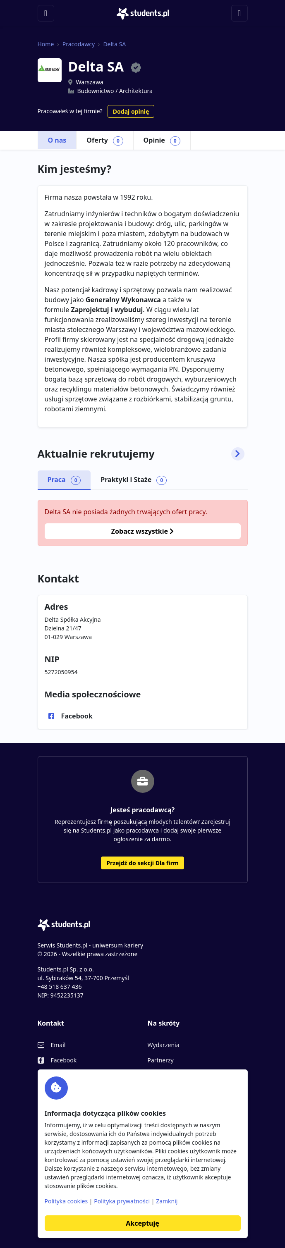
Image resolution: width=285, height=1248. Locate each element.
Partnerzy (161, 1060)
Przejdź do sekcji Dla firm (142, 863)
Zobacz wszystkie (142, 531)
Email (58, 1045)
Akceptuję (142, 1223)
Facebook (77, 716)
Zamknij (166, 1201)
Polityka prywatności (122, 1201)
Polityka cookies (66, 1201)
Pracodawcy (78, 44)
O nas (57, 140)
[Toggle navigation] (46, 13)
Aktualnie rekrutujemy (141, 454)
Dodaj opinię (131, 111)
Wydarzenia (164, 1045)
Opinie (162, 141)
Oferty (104, 141)
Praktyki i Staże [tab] (134, 480)
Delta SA (114, 44)
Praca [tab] (64, 480)
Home (46, 44)
